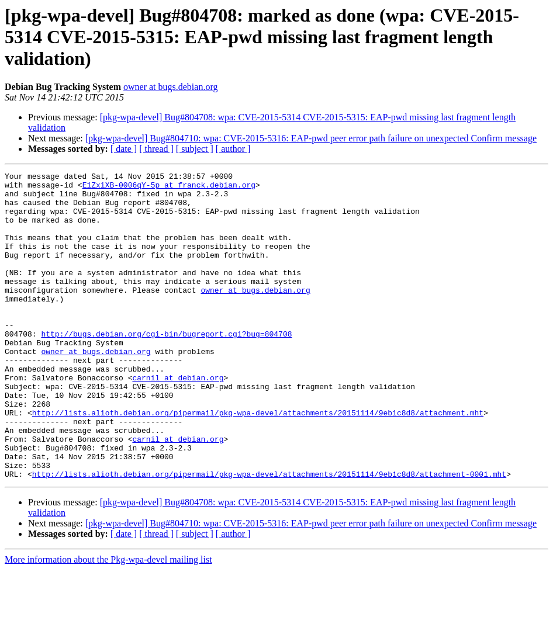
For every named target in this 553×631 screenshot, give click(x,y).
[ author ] (233, 149)
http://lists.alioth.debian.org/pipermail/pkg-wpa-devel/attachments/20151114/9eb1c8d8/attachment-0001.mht (269, 535)
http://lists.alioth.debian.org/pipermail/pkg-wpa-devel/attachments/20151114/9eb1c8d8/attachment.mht (257, 461)
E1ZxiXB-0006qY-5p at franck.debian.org (168, 188)
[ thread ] (156, 149)
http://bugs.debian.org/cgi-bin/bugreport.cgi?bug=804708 (166, 367)
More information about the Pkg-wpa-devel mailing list (108, 621)
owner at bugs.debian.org (170, 87)
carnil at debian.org (177, 419)
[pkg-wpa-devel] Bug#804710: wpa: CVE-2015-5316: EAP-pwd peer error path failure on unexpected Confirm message (311, 138)
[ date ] (123, 149)
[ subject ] (194, 149)
